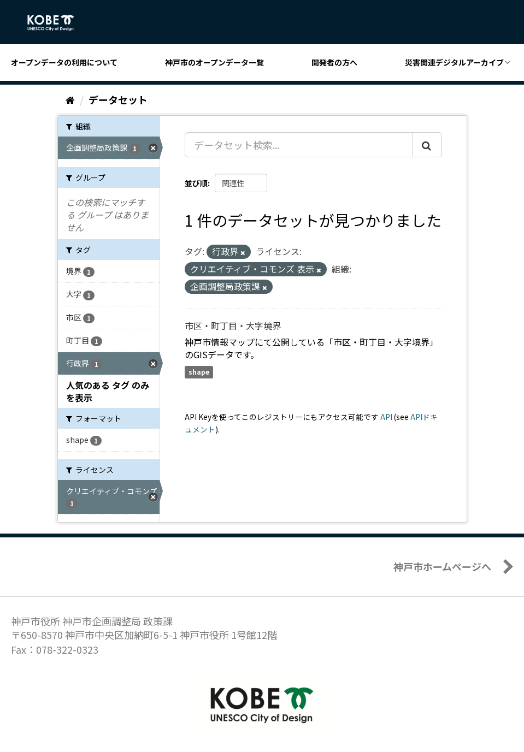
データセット (118, 99)
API (386, 416)
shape (199, 371)
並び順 (196, 182)
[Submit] (427, 144)
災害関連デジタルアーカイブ (454, 62)
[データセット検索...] (299, 144)
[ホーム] (70, 99)
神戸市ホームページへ (442, 566)
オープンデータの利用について (64, 62)
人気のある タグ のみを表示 (107, 391)
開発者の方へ (334, 62)
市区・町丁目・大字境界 (233, 325)
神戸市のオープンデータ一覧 (214, 62)
